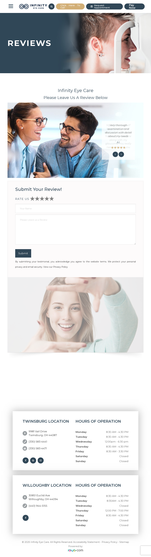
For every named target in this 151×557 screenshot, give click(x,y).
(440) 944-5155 (38, 503)
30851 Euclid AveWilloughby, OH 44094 (43, 496)
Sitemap (124, 541)
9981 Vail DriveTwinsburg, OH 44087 (43, 433)
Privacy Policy (60, 267)
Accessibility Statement (86, 541)
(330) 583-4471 (38, 446)
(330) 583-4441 (38, 440)
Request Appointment (102, 6)
